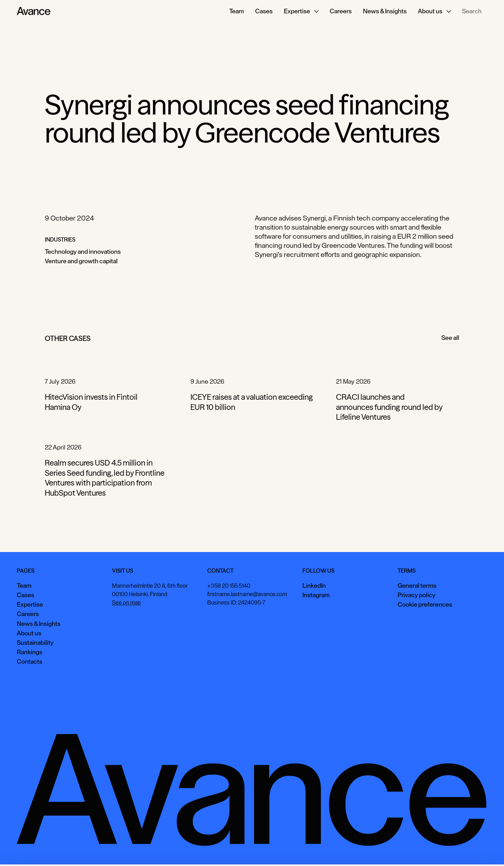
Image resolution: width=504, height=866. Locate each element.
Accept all (380, 850)
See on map (126, 603)
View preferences (424, 850)
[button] (301, 11)
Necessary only (474, 850)
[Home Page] (33, 11)
